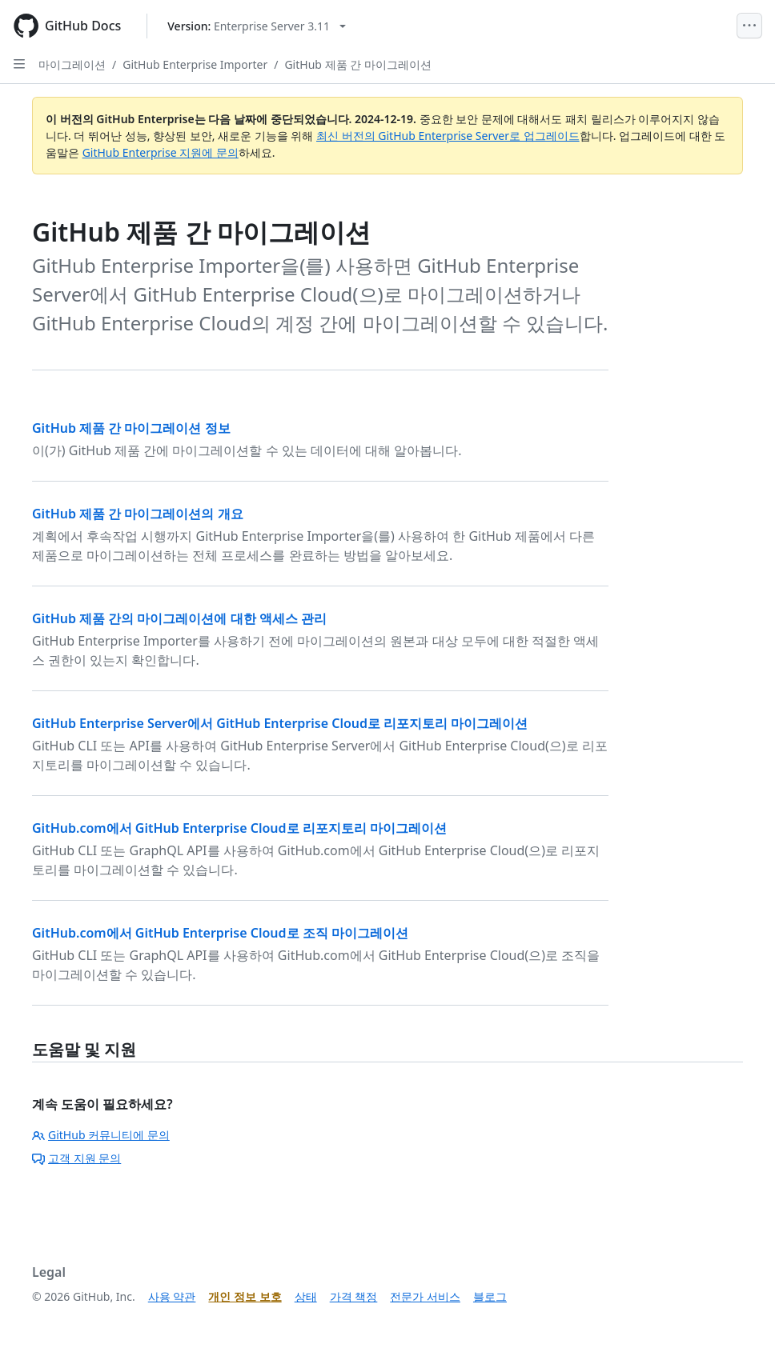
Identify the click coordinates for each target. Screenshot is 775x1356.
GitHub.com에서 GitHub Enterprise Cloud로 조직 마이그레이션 (220, 933)
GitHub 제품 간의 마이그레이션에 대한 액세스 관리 (179, 618)
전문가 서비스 (425, 1296)
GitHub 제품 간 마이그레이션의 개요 (137, 513)
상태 (306, 1296)
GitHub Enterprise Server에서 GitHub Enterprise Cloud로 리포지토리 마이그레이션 (280, 723)
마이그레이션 (72, 64)
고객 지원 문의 (76, 1158)
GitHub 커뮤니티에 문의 (101, 1134)
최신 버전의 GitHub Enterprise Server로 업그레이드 (448, 135)
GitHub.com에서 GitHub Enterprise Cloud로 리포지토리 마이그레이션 (239, 828)
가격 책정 (354, 1296)
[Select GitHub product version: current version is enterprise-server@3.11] (256, 26)
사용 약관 (172, 1296)
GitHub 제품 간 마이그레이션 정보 (131, 428)
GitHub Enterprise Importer (194, 64)
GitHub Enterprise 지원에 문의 (160, 152)
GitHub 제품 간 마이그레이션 (357, 64)
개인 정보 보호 (244, 1296)
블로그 (490, 1296)
